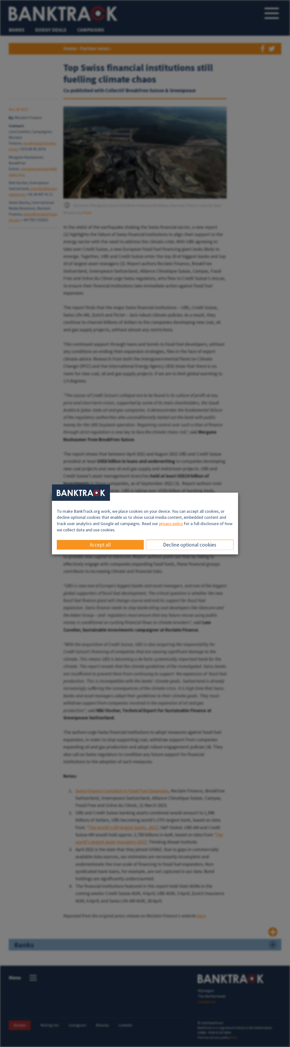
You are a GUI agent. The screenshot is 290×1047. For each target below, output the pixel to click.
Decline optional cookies (189, 544)
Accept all (100, 544)
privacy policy (171, 523)
